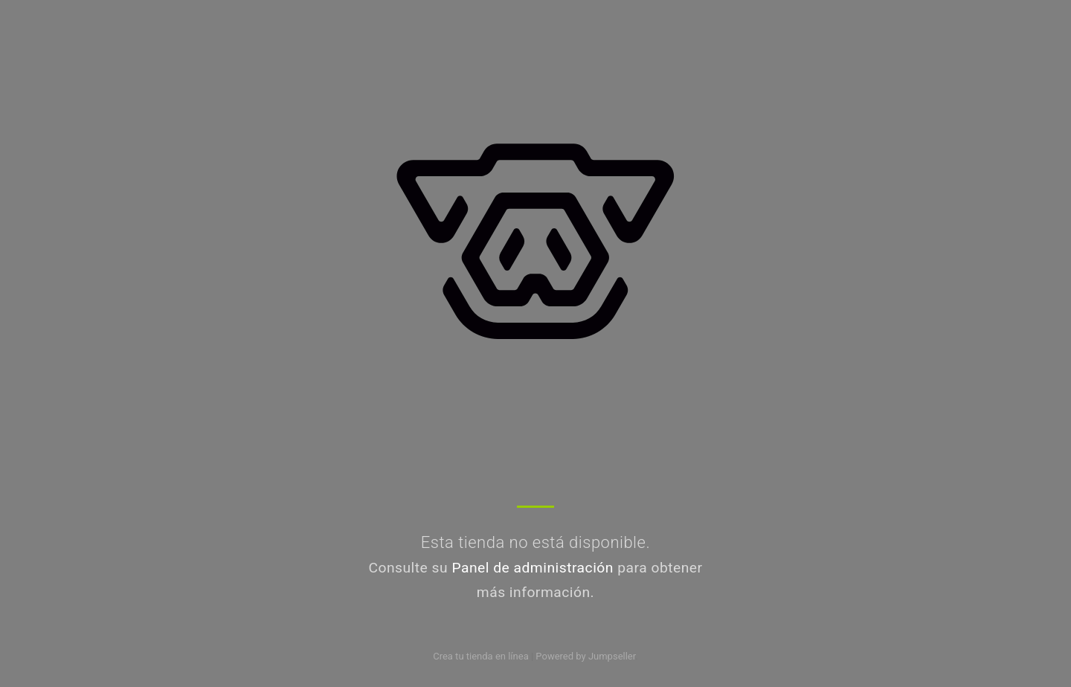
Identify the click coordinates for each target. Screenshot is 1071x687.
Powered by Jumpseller (585, 656)
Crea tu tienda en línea (482, 656)
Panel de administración (532, 567)
